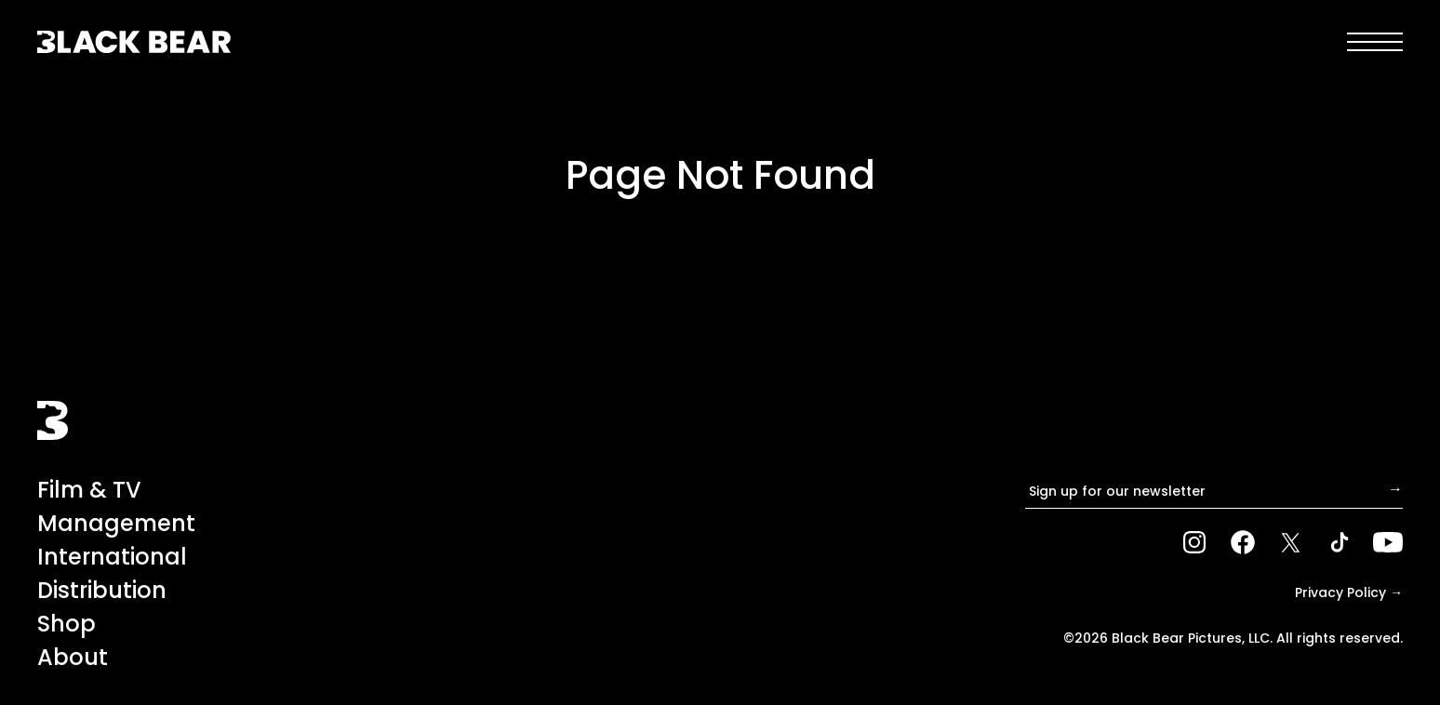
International (112, 556)
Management (116, 523)
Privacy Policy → (1349, 592)
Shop (66, 623)
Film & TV (89, 489)
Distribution (102, 590)
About (72, 657)
